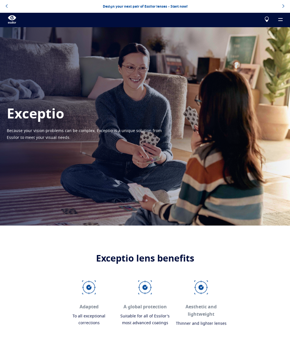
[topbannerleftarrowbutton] (6, 6)
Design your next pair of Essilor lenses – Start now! (145, 6)
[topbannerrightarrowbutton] (283, 6)
